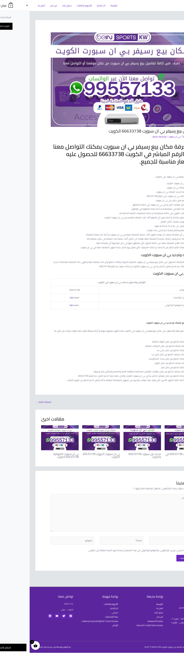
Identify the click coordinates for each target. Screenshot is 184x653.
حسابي (85, 613)
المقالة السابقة (169, 402)
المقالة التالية (14, 402)
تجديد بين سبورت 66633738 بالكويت (115, 455)
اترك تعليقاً (158, 136)
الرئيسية (82, 5)
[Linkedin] (20, 616)
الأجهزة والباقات (53, 5)
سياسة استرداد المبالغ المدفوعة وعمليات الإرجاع (73, 623)
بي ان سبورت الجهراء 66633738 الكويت (71, 455)
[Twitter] (34, 616)
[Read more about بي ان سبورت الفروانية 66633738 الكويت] (30, 437)
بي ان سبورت (145, 136)
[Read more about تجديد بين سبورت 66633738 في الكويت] (153, 437)
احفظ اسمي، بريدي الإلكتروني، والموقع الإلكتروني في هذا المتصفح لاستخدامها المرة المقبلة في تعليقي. (108, 551)
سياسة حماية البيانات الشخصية (119, 626)
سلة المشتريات (81, 617)
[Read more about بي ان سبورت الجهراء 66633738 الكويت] (71, 437)
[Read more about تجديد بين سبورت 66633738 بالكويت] (112, 437)
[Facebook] (41, 616)
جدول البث (36, 5)
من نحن (23, 5)
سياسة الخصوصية (125, 621)
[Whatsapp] (176, 645)
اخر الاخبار (70, 5)
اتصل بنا (11, 5)
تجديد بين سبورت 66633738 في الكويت (154, 455)
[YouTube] (27, 616)
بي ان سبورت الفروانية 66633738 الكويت (36, 455)
